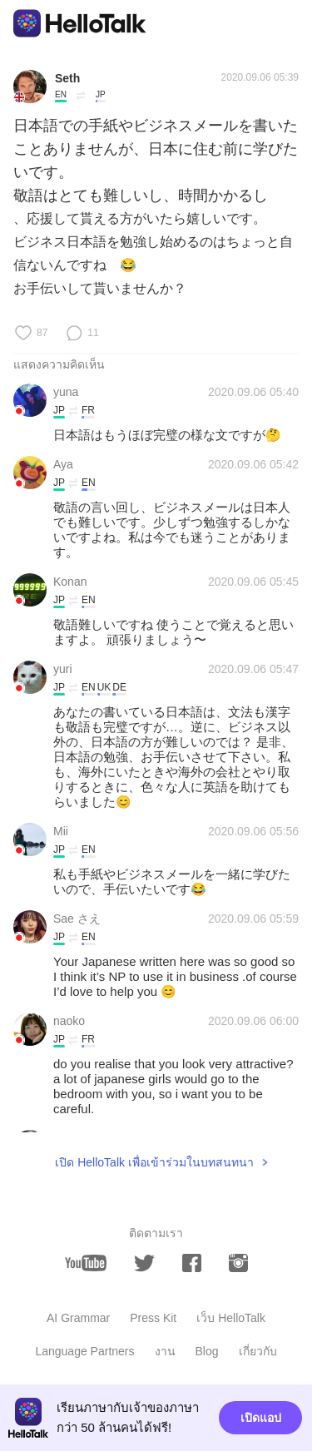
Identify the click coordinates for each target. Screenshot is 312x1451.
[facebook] (191, 1263)
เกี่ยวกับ (258, 1351)
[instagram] (238, 1263)
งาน (165, 1351)
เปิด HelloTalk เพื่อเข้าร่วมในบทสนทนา (154, 1162)
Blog (207, 1351)
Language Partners (84, 1351)
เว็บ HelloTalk (230, 1318)
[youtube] (85, 1263)
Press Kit (153, 1318)
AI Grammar (78, 1318)
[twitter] (144, 1263)
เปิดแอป (260, 1417)
